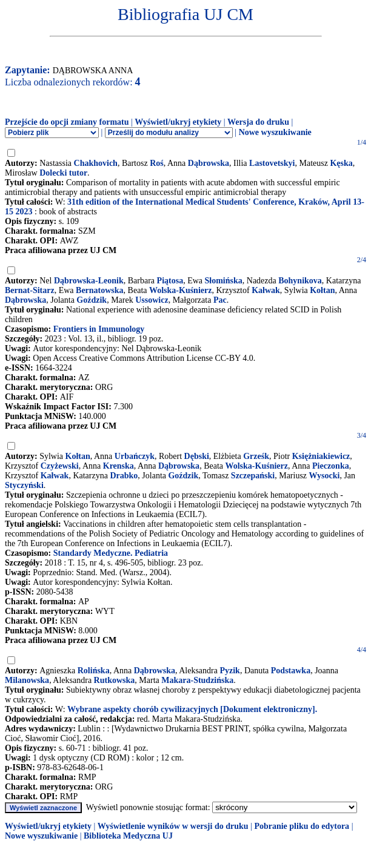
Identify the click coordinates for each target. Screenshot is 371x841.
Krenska (118, 465)
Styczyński (24, 485)
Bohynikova (300, 280)
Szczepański (253, 475)
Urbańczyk (135, 456)
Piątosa (170, 280)
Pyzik (229, 670)
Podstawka (290, 670)
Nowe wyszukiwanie (275, 132)
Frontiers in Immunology (99, 329)
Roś (157, 163)
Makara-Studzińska (197, 680)
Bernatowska (100, 290)
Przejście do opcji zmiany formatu (67, 122)
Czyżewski (60, 465)
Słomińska (223, 280)
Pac (220, 300)
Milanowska (27, 680)
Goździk (91, 300)
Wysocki (324, 475)
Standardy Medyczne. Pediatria (110, 553)
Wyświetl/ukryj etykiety (178, 122)
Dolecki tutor (63, 172)
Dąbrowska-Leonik (89, 280)
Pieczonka (330, 465)
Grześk (256, 456)
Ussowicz (151, 300)
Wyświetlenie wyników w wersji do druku (173, 826)
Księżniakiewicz (321, 456)
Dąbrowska (208, 163)
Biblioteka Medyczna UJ (128, 835)
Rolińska (94, 670)
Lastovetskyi (272, 163)
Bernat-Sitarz (30, 290)
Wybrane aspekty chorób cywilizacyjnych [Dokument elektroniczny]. (192, 709)
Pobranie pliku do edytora (301, 826)
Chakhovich (96, 163)
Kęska (341, 163)
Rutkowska (114, 680)
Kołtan (322, 290)
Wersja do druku (258, 122)
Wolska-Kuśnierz (180, 290)
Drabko (124, 475)
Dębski (196, 456)
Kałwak (266, 290)
